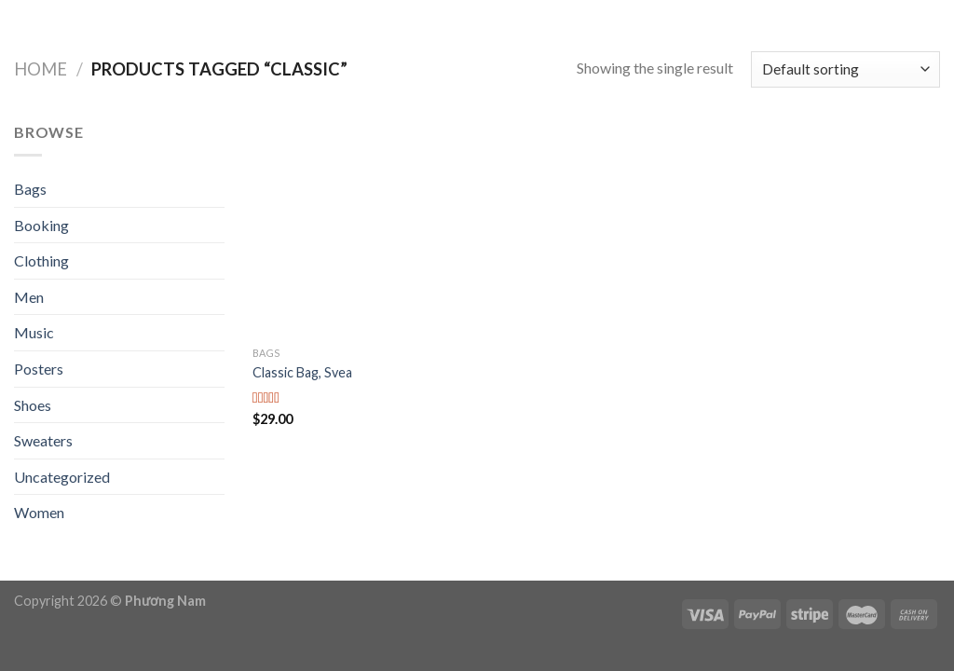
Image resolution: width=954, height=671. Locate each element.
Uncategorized (62, 477)
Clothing (41, 260)
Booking (41, 225)
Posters (38, 368)
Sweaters (43, 440)
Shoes (32, 405)
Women (39, 512)
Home (40, 69)
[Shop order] (845, 69)
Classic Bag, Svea (302, 372)
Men (29, 297)
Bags (30, 189)
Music (34, 332)
